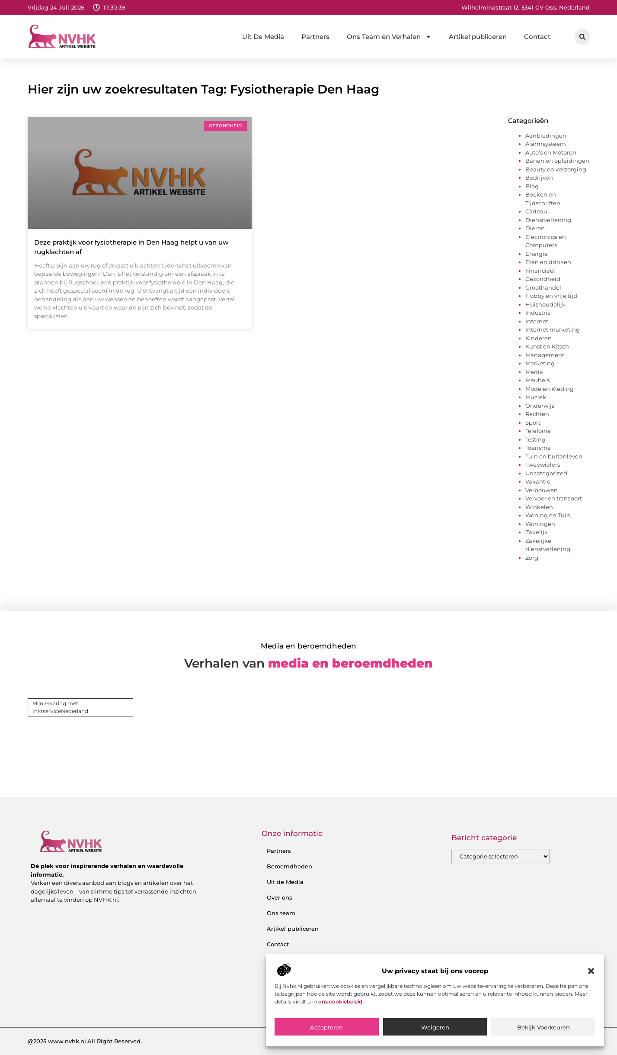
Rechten (537, 413)
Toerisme (538, 447)
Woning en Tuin (547, 515)
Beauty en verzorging (555, 169)
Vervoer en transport (553, 498)
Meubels (537, 380)
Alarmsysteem (545, 143)
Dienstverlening (548, 219)
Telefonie (538, 430)
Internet (536, 321)
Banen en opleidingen (557, 160)
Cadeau (536, 211)
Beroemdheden (289, 866)
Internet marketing (552, 329)
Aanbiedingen (545, 135)
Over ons (279, 897)
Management (544, 355)
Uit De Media (263, 36)
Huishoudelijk (545, 304)
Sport (532, 422)
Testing (535, 439)
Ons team (281, 913)
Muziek (535, 397)
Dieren (535, 228)
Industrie (538, 312)
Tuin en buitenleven (553, 456)
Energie (536, 253)
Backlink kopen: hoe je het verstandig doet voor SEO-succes (321, 964)
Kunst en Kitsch (547, 346)
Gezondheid (542, 278)
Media (534, 371)
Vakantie (537, 481)
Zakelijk (536, 532)
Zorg (531, 557)
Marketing (540, 363)
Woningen (540, 523)
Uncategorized (546, 473)
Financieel (540, 270)
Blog (532, 186)
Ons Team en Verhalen (389, 36)
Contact (537, 36)
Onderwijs (539, 405)
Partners (315, 36)
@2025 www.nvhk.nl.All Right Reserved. (85, 1041)
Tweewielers (542, 464)
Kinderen (538, 338)
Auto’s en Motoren (550, 152)
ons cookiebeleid (340, 1032)
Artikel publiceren (478, 36)
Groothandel (543, 287)
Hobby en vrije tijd (551, 295)
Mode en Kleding (549, 388)
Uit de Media (285, 881)
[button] (591, 1002)
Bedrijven (539, 177)
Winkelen (539, 506)
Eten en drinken (548, 261)
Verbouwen (541, 490)
